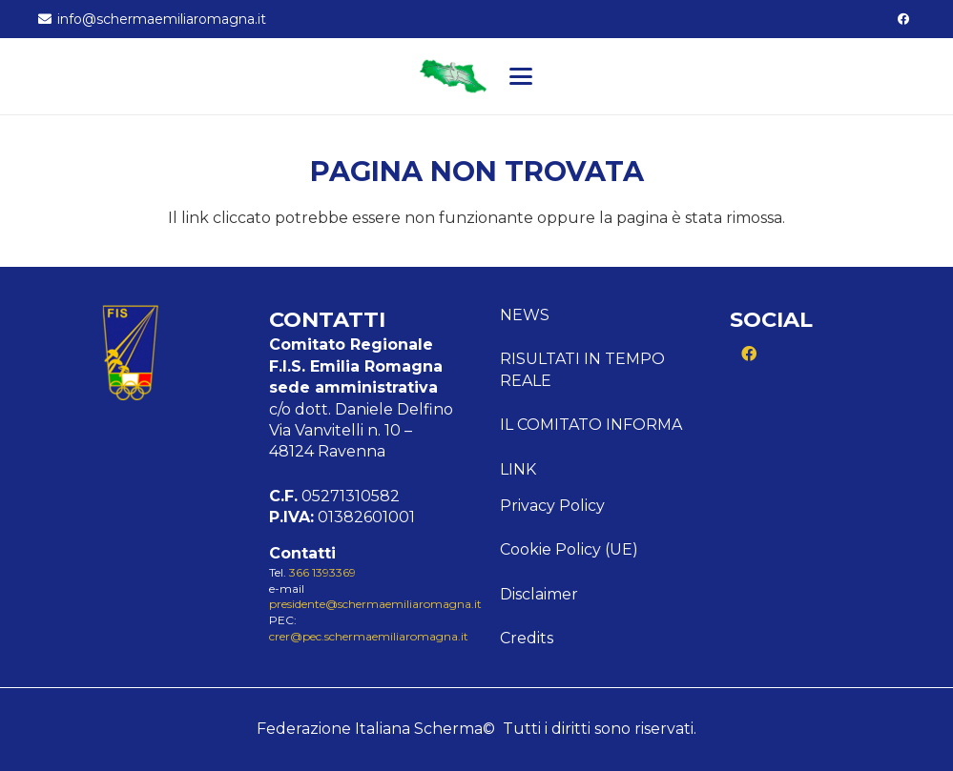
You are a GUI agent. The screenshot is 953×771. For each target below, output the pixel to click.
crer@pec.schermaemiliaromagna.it (368, 636)
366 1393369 (322, 572)
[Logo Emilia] (453, 76)
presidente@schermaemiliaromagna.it (375, 604)
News (524, 315)
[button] (521, 76)
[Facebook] (903, 19)
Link (518, 469)
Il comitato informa (591, 425)
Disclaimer (539, 594)
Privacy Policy (552, 506)
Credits (526, 638)
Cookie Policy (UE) (569, 549)
